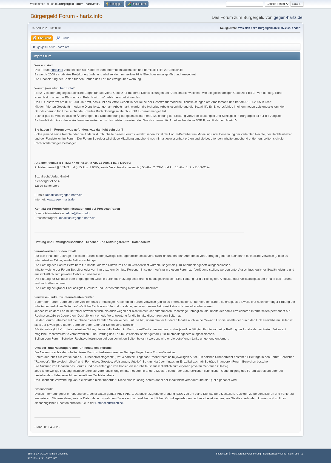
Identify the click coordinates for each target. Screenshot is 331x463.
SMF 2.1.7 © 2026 (38, 453)
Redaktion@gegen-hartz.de (63, 195)
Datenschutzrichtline (109, 403)
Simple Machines (58, 453)
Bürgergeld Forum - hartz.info (66, 16)
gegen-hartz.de (288, 17)
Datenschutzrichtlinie (274, 453)
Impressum (222, 453)
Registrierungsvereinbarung (246, 453)
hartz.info (57, 69)
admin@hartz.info (78, 213)
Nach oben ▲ (295, 453)
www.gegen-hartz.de (61, 199)
